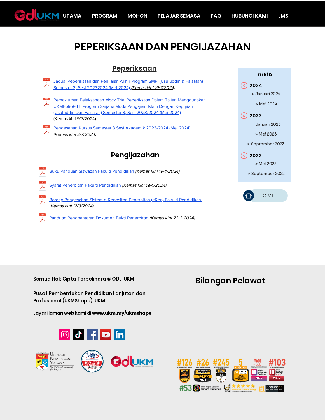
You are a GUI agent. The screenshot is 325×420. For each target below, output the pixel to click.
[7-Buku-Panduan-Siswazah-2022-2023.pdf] (42, 172)
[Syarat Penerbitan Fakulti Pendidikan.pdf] (42, 186)
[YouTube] (105, 334)
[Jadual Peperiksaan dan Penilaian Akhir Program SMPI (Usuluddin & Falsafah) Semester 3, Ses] (46, 83)
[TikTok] (78, 334)
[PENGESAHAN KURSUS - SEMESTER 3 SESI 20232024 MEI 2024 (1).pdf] (46, 131)
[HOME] (268, 195)
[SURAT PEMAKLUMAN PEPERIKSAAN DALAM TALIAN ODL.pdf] (46, 103)
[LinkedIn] (119, 334)
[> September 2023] (266, 144)
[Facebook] (92, 334)
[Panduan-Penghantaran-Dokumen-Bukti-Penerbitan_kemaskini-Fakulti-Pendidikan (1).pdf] (42, 219)
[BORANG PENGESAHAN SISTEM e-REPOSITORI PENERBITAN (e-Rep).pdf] (42, 201)
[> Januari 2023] (266, 124)
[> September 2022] (266, 174)
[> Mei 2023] (266, 134)
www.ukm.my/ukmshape (122, 313)
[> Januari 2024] (266, 94)
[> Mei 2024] (266, 104)
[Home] (248, 195)
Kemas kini (61, 205)
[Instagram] (64, 334)
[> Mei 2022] (265, 164)
